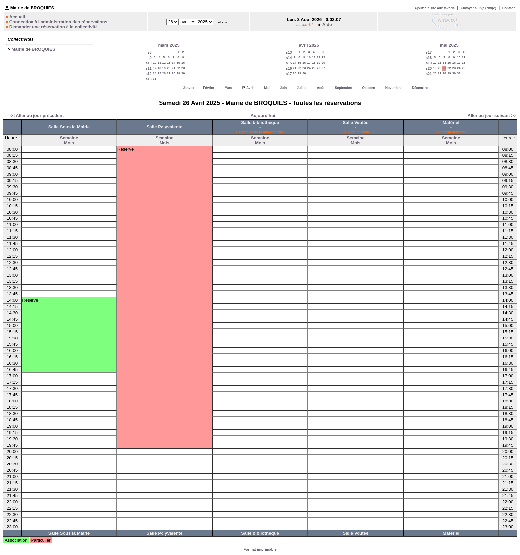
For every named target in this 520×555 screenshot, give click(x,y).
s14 (289, 58)
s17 (289, 74)
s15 (289, 63)
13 (168, 62)
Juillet (302, 88)
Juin (283, 88)
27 (168, 73)
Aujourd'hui (263, 115)
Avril (250, 88)
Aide (327, 24)
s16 (289, 68)
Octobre (368, 88)
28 (173, 73)
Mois (69, 142)
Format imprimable (259, 549)
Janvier (189, 88)
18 (159, 68)
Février (208, 88)
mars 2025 (168, 45)
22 (178, 68)
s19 (429, 63)
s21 (429, 74)
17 (154, 68)
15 (178, 62)
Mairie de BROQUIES (33, 49)
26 (163, 73)
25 (159, 73)
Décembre (420, 88)
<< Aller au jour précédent (36, 115)
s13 (149, 79)
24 (154, 73)
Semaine (69, 137)
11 (159, 62)
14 (173, 62)
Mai (267, 88)
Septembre (343, 88)
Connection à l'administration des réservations (58, 21)
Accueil (17, 16)
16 (183, 62)
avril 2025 (309, 45)
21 (173, 68)
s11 (149, 68)
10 (154, 62)
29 (178, 73)
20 (168, 68)
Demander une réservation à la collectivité (53, 26)
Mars (228, 88)
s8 (150, 52)
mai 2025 (449, 45)
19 (163, 68)
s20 (429, 68)
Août (321, 88)
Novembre (393, 88)
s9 (150, 58)
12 (163, 62)
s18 (429, 58)
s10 (149, 63)
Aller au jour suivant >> (492, 115)
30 (183, 73)
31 (154, 78)
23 (183, 68)
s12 (149, 74)
